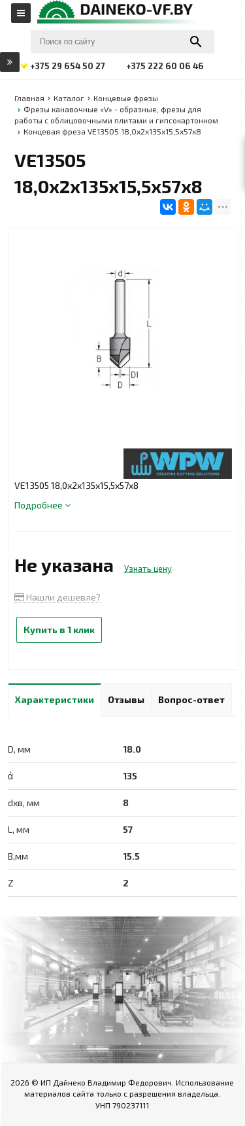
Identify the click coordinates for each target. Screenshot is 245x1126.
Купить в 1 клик (59, 629)
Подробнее (42, 504)
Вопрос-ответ (191, 699)
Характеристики (54, 699)
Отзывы (126, 699)
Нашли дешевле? (57, 596)
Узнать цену (148, 568)
